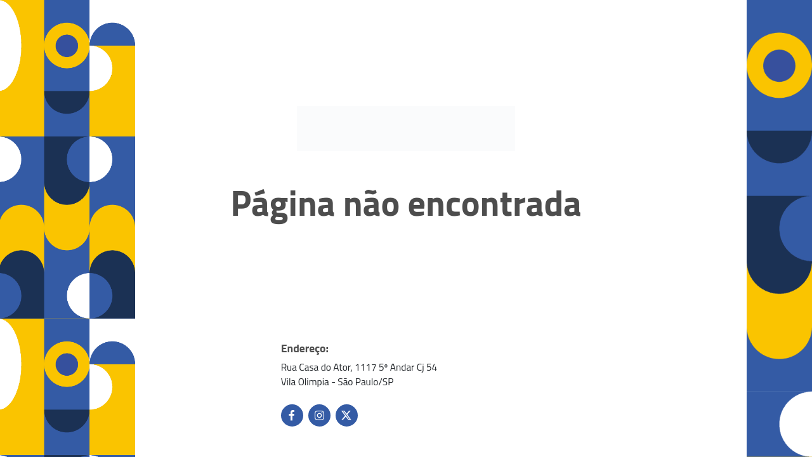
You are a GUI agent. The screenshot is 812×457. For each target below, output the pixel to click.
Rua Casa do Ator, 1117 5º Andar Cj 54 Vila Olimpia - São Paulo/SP (359, 374)
